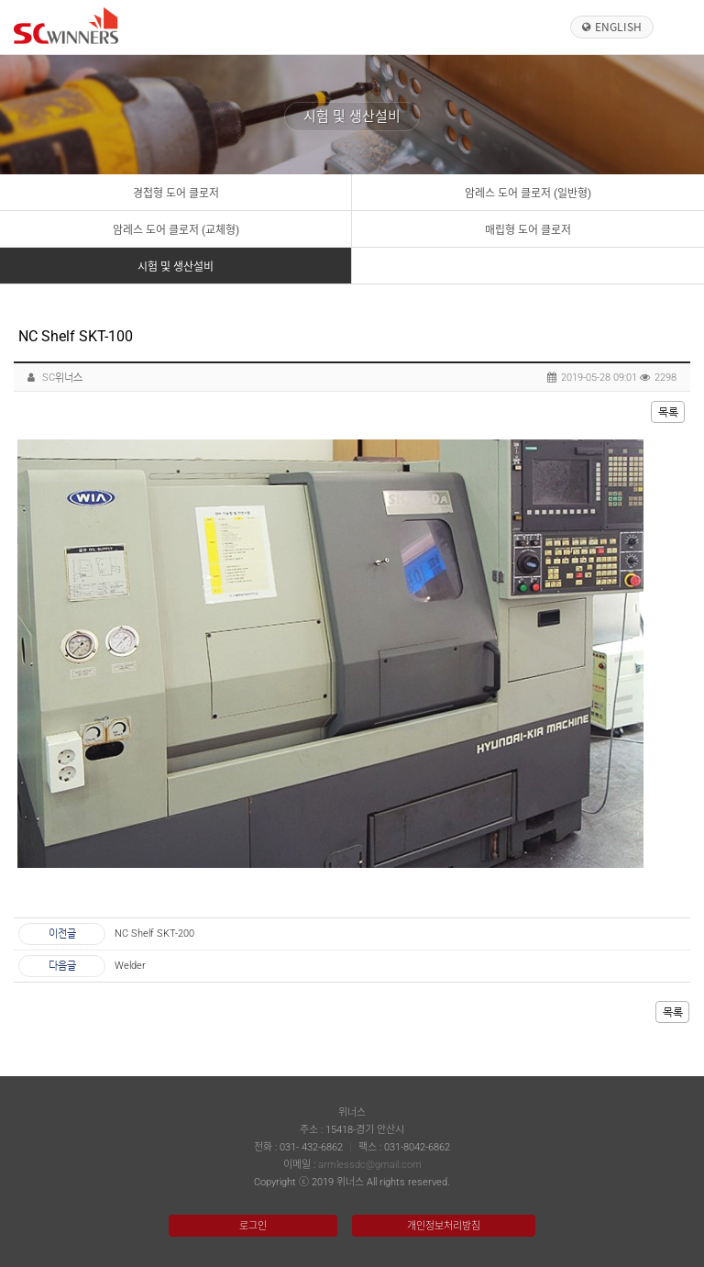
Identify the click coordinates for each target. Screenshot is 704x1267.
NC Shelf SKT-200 (154, 933)
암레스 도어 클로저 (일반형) (528, 193)
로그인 (253, 1226)
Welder (130, 966)
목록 (668, 412)
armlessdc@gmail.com (370, 1165)
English (618, 26)
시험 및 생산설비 (176, 267)
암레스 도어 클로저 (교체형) (176, 230)
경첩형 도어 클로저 (176, 193)
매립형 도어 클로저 (528, 230)
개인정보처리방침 (443, 1226)
